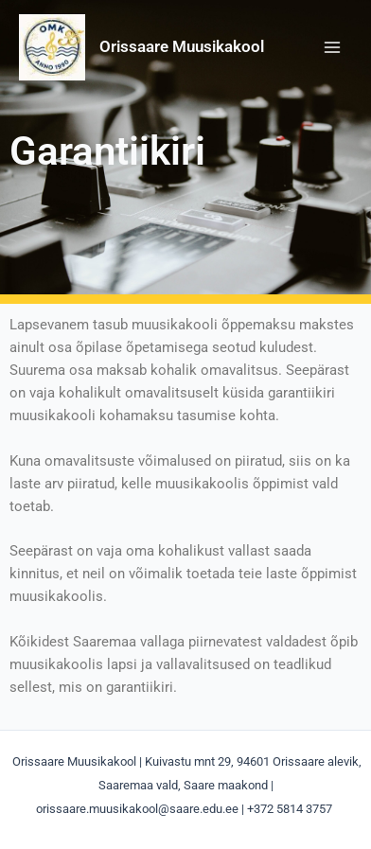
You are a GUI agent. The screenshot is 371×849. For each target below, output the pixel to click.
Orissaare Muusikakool (181, 46)
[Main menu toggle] (332, 47)
